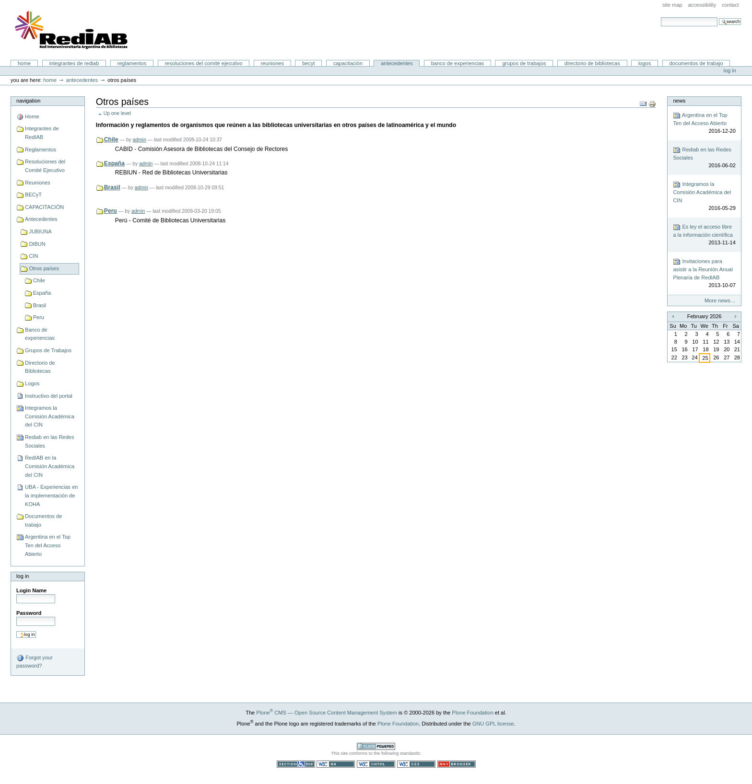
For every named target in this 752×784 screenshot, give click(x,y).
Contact (730, 5)
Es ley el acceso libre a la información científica (704, 235)
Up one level (117, 113)
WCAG (336, 764)
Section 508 (296, 764)
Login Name (31, 590)
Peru (38, 317)
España (42, 293)
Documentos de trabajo (696, 63)
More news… (720, 300)
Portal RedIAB (72, 30)
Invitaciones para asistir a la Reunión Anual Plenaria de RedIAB (704, 273)
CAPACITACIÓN (348, 63)
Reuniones (272, 63)
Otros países (44, 268)
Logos (644, 63)
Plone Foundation (472, 712)
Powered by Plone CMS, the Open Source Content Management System (376, 746)
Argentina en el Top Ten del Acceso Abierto (47, 545)
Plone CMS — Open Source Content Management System (326, 712)
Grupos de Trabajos (524, 63)
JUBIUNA (40, 231)
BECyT (308, 63)
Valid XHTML (376, 764)
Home (24, 63)
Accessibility (702, 5)
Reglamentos (132, 63)
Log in (730, 70)
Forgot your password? (34, 661)
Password (28, 613)
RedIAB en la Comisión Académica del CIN (49, 466)
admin (139, 139)
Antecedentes (396, 63)
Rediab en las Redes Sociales (49, 441)
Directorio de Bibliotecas (592, 63)
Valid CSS (416, 764)
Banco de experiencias (457, 63)
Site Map (672, 5)
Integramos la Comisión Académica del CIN (49, 416)
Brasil (40, 305)
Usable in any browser (456, 764)
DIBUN (37, 244)
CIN (33, 256)
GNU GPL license (493, 723)
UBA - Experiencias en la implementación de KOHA (51, 495)
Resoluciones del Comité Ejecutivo (203, 63)
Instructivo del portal (48, 396)
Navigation (28, 101)
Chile (39, 280)
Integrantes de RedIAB (74, 63)
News (679, 101)
